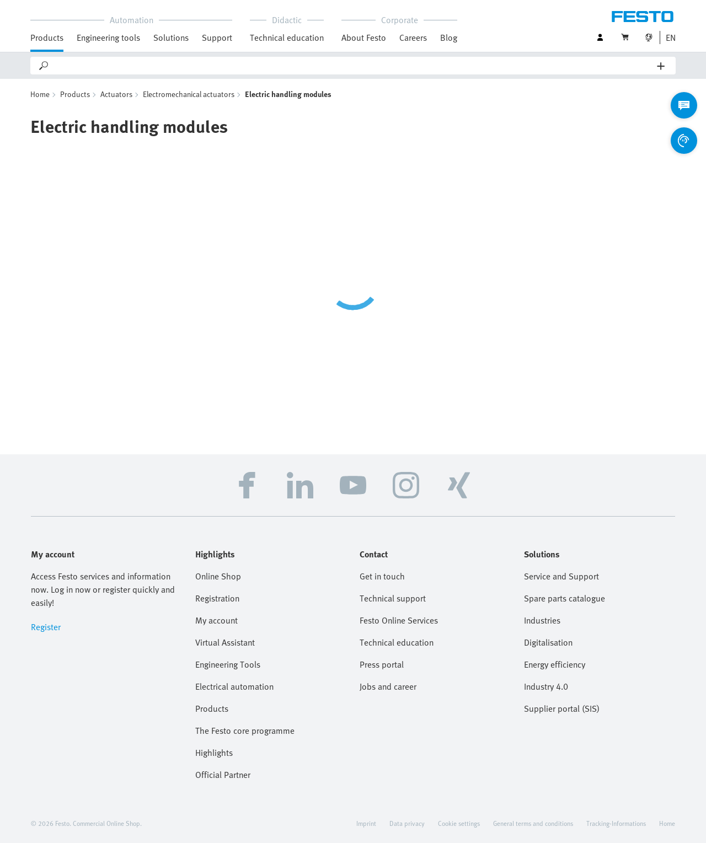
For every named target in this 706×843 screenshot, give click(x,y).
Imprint (366, 823)
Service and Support (561, 576)
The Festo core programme (245, 730)
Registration (217, 598)
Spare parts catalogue (564, 598)
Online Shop (218, 576)
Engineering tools (108, 37)
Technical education (287, 37)
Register (46, 626)
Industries (542, 620)
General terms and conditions (533, 823)
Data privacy (407, 823)
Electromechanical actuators (188, 94)
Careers (413, 37)
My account (216, 620)
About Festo (363, 37)
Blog (448, 37)
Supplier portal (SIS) (562, 708)
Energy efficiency (554, 664)
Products (46, 37)
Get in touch (382, 576)
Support (217, 37)
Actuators (116, 94)
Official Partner (222, 774)
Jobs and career (388, 686)
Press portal (382, 664)
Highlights (214, 752)
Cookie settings (459, 823)
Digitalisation (548, 642)
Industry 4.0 (546, 686)
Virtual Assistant (225, 642)
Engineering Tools (227, 664)
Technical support (393, 598)
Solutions (171, 37)
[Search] (353, 65)
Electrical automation (234, 686)
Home (40, 94)
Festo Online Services (399, 620)
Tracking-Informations (616, 823)
